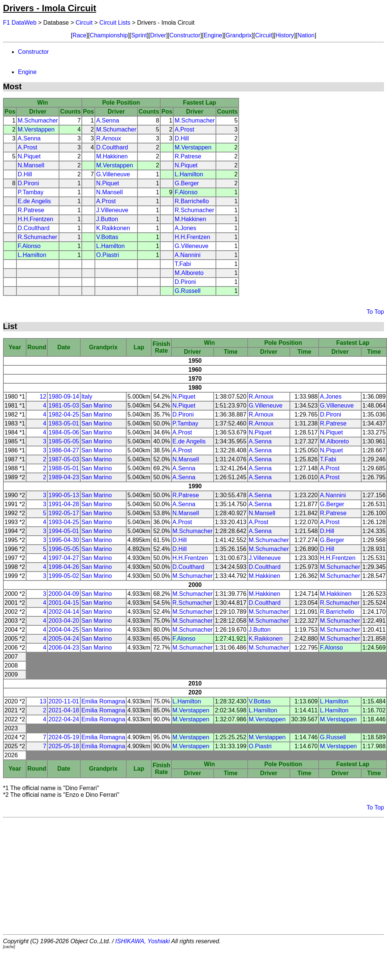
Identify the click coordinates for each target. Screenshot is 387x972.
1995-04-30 (64, 540)
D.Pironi (28, 183)
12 (43, 396)
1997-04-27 (64, 558)
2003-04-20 (64, 620)
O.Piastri (107, 255)
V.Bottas (107, 237)
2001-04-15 (64, 603)
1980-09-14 (64, 396)
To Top (375, 312)
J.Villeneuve (112, 210)
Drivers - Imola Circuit (49, 8)
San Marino (96, 405)
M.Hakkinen (111, 156)
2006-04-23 (64, 647)
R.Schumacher (194, 210)
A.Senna (107, 120)
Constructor (185, 35)
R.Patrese (187, 156)
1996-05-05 (64, 549)
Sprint (139, 35)
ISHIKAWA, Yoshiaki (142, 941)
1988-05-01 (64, 468)
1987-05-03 (64, 459)
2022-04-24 (64, 719)
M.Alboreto (188, 273)
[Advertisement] (193, 876)
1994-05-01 (64, 531)
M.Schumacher (38, 120)
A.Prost (184, 129)
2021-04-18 (64, 710)
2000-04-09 (64, 594)
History (284, 35)
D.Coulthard (112, 147)
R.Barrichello (191, 201)
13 (43, 701)
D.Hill (181, 138)
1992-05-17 (64, 513)
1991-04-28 (64, 504)
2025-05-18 (64, 746)
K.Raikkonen (113, 228)
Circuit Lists (114, 22)
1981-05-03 (64, 405)
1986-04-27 (64, 450)
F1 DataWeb (20, 22)
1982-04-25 (64, 414)
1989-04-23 (64, 477)
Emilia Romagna (103, 701)
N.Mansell (31, 165)
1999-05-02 (64, 576)
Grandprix (239, 35)
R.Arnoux (108, 138)
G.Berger (186, 183)
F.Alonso (185, 192)
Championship (109, 35)
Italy (86, 396)
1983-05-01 (64, 423)
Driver (158, 35)
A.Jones (185, 228)
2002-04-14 (64, 612)
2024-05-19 (64, 737)
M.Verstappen (36, 129)
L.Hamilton (188, 174)
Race (79, 35)
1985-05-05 (64, 441)
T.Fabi (182, 264)
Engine (213, 35)
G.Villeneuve (113, 174)
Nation (306, 35)
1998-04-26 (64, 567)
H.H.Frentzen (35, 219)
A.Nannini (187, 255)
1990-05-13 (64, 495)
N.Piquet (29, 156)
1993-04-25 (64, 522)
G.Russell (187, 291)
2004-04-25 (64, 629)
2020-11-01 (64, 701)
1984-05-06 (64, 432)
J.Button (107, 219)
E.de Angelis (34, 201)
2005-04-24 (64, 638)
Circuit (84, 22)
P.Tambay (30, 192)
